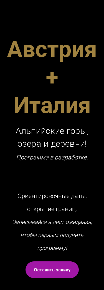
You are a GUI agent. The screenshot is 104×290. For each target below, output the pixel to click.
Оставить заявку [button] (52, 269)
